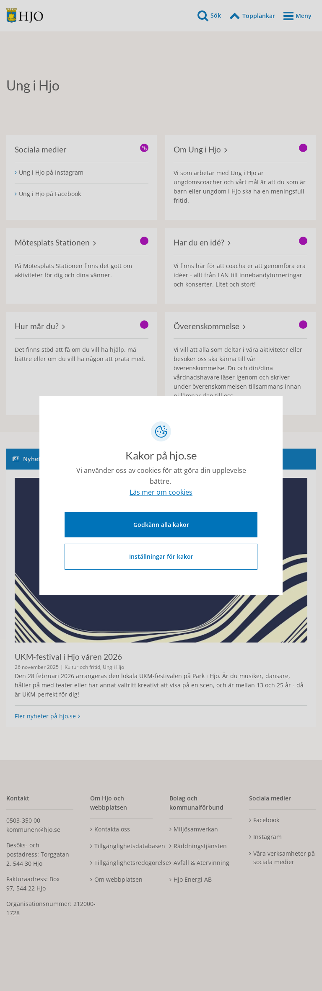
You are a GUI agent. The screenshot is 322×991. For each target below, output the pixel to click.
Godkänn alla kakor (161, 524)
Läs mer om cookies (161, 493)
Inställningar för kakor (161, 556)
